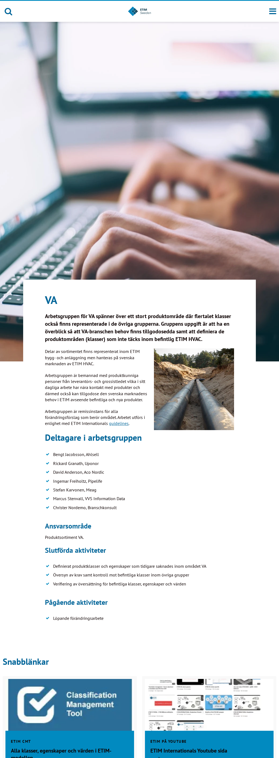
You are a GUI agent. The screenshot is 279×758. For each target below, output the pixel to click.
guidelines (119, 423)
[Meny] (272, 11)
